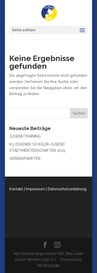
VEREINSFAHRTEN (24, 158)
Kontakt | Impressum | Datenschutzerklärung (47, 189)
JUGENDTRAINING (25, 136)
